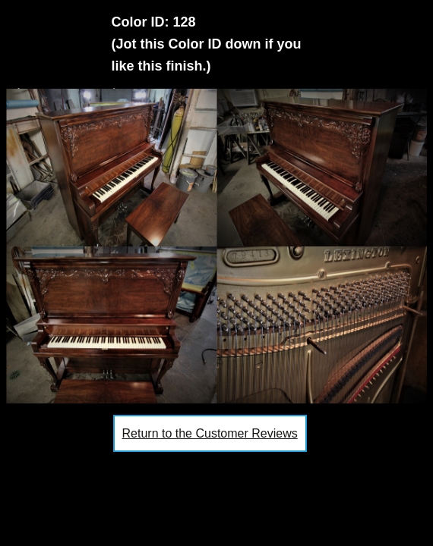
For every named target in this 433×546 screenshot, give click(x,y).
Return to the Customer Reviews (210, 433)
